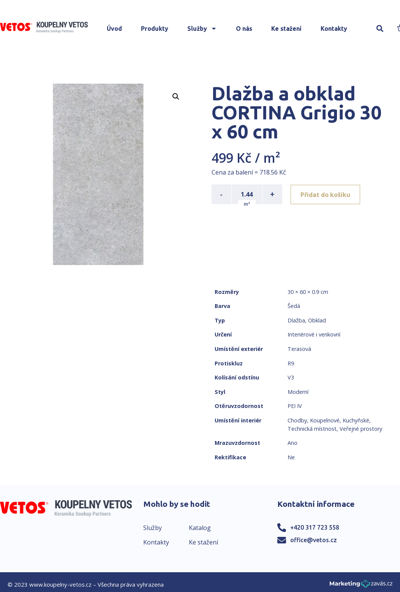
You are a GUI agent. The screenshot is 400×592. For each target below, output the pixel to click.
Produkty (154, 28)
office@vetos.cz (313, 539)
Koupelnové (325, 420)
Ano (292, 442)
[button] (380, 28)
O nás (244, 28)
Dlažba (296, 320)
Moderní (298, 391)
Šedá (294, 305)
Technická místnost (312, 428)
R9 (291, 363)
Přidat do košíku (326, 194)
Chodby (297, 420)
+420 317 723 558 (314, 527)
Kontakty (334, 28)
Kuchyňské (356, 420)
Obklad (317, 320)
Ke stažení (286, 28)
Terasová (299, 348)
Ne (291, 457)
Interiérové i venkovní (314, 334)
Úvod (114, 28)
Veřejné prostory (361, 428)
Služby (202, 28)
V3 (291, 377)
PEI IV (295, 405)
